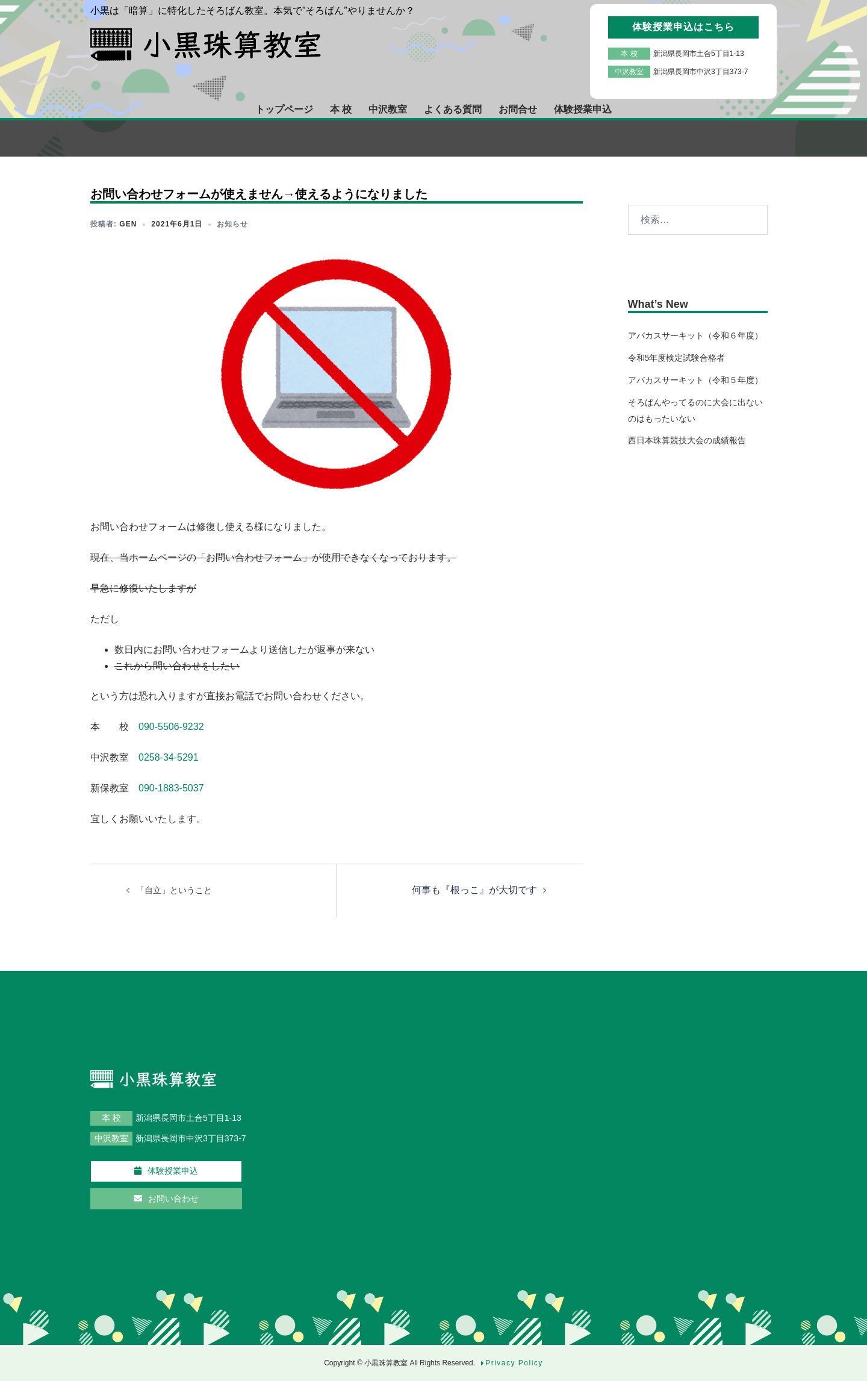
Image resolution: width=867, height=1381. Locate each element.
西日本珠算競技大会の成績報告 (687, 440)
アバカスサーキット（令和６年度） (695, 335)
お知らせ (232, 224)
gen (128, 224)
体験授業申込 (583, 109)
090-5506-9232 (171, 727)
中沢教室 (387, 109)
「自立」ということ (174, 890)
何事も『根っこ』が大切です (474, 890)
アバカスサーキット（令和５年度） (695, 380)
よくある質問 (453, 109)
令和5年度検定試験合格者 (677, 358)
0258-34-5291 (168, 757)
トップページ (284, 109)
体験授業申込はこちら (683, 27)
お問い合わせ (166, 1198)
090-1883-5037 (171, 788)
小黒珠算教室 (386, 1363)
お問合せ (518, 109)
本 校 (341, 109)
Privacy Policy (514, 1363)
